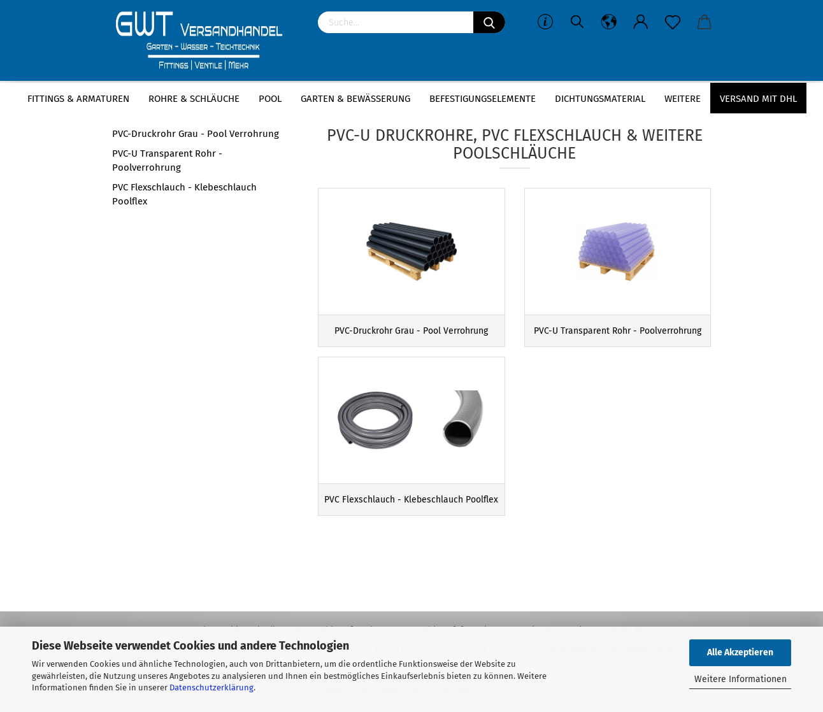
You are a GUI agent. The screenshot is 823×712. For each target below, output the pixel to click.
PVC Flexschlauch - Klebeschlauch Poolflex (184, 194)
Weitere (682, 98)
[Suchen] (489, 22)
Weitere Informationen (740, 679)
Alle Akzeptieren (740, 652)
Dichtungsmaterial (600, 98)
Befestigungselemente (482, 98)
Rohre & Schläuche (194, 98)
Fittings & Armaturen (78, 98)
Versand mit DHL (758, 98)
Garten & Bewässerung (355, 98)
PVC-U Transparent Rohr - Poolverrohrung (167, 160)
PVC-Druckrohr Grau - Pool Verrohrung (195, 133)
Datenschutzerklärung (211, 687)
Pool (270, 98)
